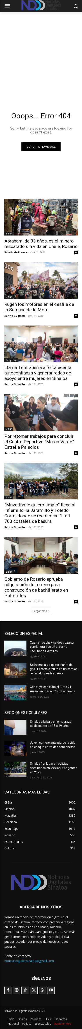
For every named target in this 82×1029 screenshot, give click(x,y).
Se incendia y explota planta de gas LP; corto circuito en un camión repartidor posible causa (54, 669)
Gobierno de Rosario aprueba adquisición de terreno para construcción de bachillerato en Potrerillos (36, 587)
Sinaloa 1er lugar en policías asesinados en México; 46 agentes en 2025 (53, 768)
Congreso (11, 360)
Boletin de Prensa (15, 252)
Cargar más (41, 611)
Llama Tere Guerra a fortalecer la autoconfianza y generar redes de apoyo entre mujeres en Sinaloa (37, 373)
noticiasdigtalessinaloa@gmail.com (29, 961)
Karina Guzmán (14, 315)
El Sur (9, 233)
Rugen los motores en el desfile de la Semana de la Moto (39, 307)
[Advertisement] (41, 55)
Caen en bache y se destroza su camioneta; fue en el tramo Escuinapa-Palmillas (52, 647)
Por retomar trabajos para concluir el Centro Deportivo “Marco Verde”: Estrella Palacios (39, 442)
